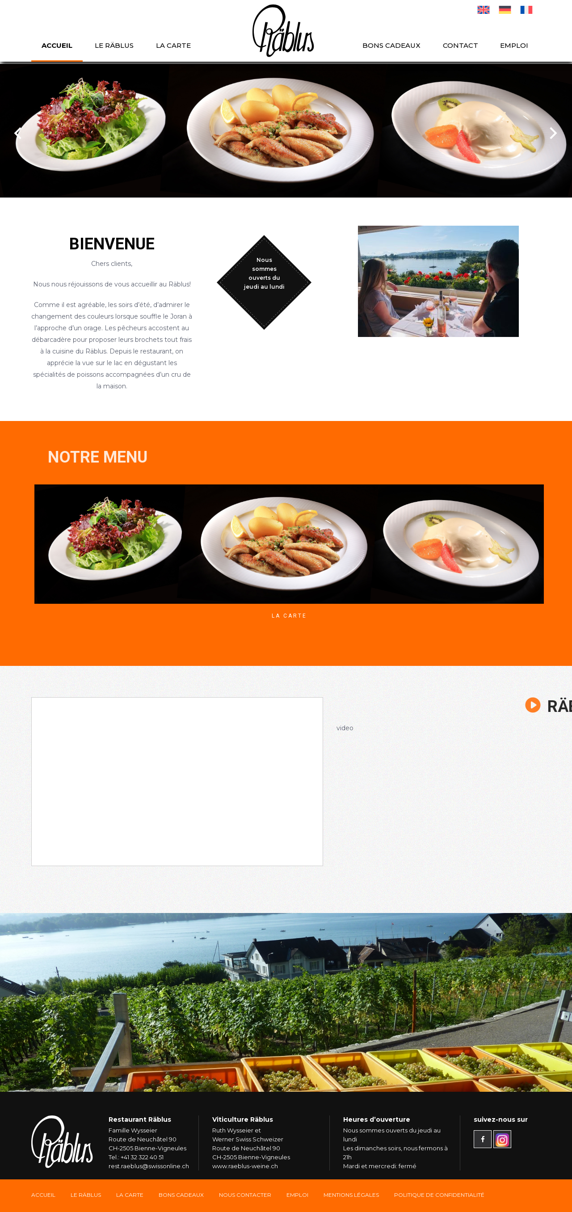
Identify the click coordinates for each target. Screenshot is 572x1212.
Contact (460, 45)
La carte (173, 45)
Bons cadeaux (391, 45)
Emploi (514, 45)
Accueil (57, 45)
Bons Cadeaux (181, 1194)
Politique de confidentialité (439, 1194)
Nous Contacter (245, 1194)
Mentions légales (351, 1194)
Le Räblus (114, 45)
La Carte (289, 616)
